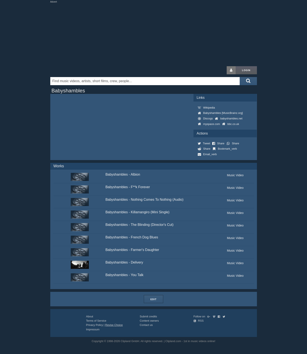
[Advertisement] (153, 33)
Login (246, 70)
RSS (198, 320)
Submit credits (148, 316)
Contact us (146, 325)
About (89, 316)
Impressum (92, 329)
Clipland (72, 70)
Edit (153, 299)
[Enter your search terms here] (145, 81)
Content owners (149, 320)
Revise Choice (114, 325)
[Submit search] (248, 81)
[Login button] (231, 70)
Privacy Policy (94, 325)
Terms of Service (96, 320)
